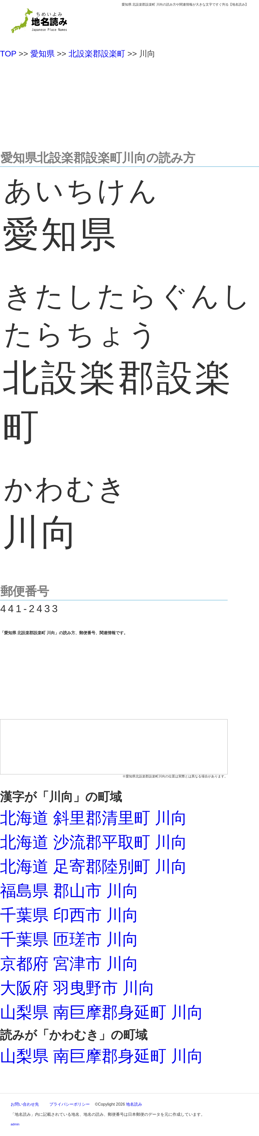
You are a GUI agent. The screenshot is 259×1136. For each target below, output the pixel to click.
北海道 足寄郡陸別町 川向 (93, 866)
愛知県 (42, 53)
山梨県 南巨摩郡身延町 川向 (101, 1012)
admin (15, 1124)
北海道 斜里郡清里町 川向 (93, 818)
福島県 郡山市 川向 (69, 891)
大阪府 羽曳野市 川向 (77, 988)
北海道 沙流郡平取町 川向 (93, 842)
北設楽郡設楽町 (97, 53)
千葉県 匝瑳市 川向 (69, 939)
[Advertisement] (129, 102)
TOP (8, 53)
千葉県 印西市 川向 (69, 915)
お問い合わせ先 (25, 1104)
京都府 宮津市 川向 (69, 964)
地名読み (134, 1104)
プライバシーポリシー (69, 1104)
